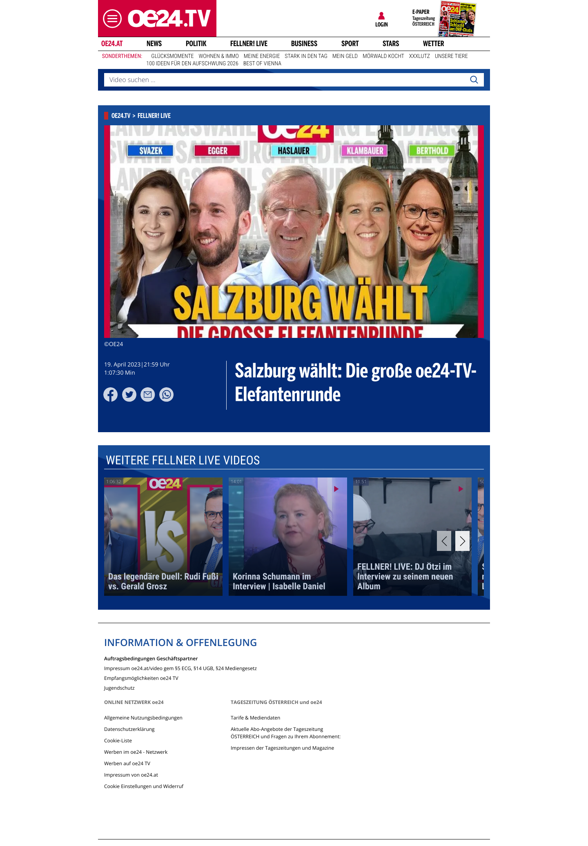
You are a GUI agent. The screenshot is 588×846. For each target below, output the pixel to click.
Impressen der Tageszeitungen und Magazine (282, 747)
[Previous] (444, 541)
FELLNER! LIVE (248, 43)
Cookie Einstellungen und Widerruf (143, 786)
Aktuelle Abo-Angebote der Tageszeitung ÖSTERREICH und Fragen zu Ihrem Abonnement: (286, 733)
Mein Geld (345, 56)
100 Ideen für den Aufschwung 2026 (192, 63)
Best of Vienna (262, 63)
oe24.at (111, 43)
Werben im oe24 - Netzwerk (135, 751)
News (154, 43)
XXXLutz (419, 56)
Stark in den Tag (306, 56)
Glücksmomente (172, 56)
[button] (110, 18)
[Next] (462, 541)
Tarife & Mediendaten (255, 717)
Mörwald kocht (383, 56)
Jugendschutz (119, 687)
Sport (350, 43)
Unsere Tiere (451, 56)
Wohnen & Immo (218, 56)
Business (304, 43)
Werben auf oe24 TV (127, 763)
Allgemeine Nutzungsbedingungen (143, 717)
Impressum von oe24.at (131, 774)
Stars (391, 43)
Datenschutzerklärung (129, 729)
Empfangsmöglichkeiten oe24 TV (141, 678)
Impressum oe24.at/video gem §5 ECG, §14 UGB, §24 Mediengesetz (180, 668)
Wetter (433, 43)
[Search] (474, 80)
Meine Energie (262, 56)
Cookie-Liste (118, 740)
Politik (196, 43)
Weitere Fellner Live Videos (183, 460)
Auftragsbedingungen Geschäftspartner (151, 658)
